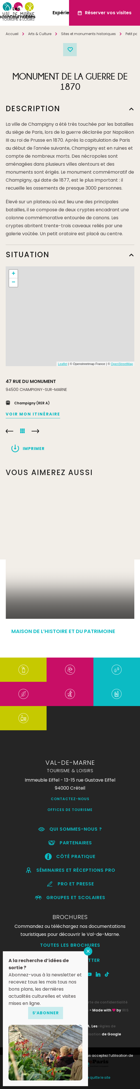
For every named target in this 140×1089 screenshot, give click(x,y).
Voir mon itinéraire (33, 414)
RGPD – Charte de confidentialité (97, 1002)
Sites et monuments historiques (88, 33)
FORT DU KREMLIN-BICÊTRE (35, 431)
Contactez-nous (70, 798)
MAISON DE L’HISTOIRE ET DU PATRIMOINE (63, 631)
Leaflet (62, 364)
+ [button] (13, 274)
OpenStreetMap (122, 364)
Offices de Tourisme (70, 809)
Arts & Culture (39, 33)
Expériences (66, 12)
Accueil (12, 33)
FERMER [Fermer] (88, 951)
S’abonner (45, 1013)
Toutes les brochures (70, 945)
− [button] (13, 282)
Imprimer (34, 448)
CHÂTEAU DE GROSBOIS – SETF (9, 431)
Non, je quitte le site (94, 1077)
